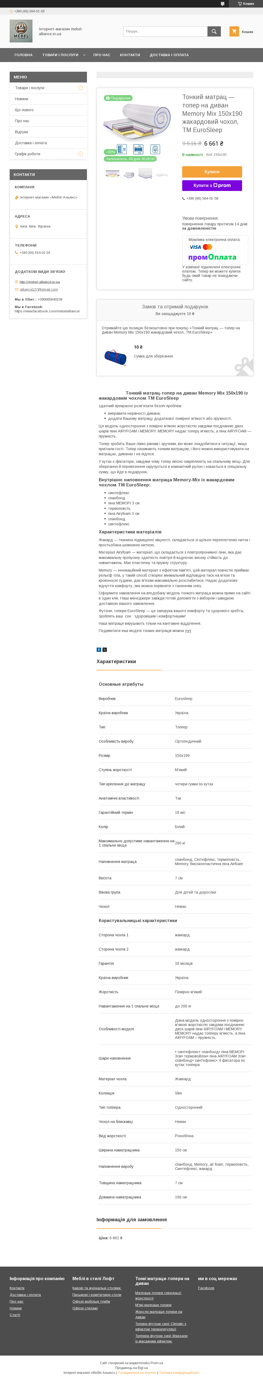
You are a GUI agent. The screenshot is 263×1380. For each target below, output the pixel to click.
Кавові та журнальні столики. (96, 1288)
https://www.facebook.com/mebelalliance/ (47, 311)
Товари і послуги (60, 55)
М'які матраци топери (153, 1305)
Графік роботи (27, 154)
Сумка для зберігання (153, 356)
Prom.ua (157, 1363)
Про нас (101, 55)
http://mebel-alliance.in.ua (40, 282)
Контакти (130, 55)
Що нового (24, 110)
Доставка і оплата (169, 55)
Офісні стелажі (85, 1308)
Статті (15, 1315)
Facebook (206, 1288)
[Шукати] (214, 31)
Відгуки (21, 132)
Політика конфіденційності (179, 1373)
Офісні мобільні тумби (91, 1301)
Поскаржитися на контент (137, 1373)
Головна (23, 55)
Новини (21, 99)
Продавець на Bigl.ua (131, 1368)
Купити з (212, 185)
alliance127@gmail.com (39, 289)
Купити (212, 171)
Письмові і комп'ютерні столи (96, 1295)
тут (188, 630)
